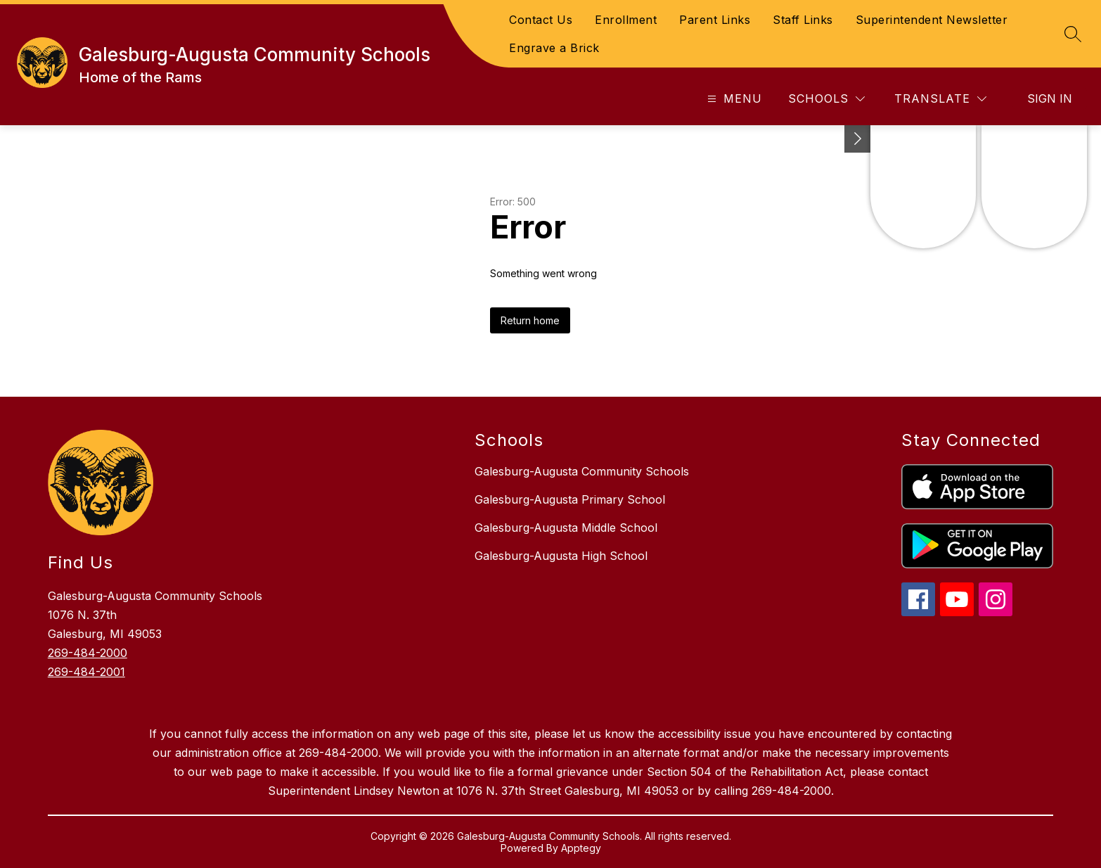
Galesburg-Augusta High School (561, 556)
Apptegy (581, 848)
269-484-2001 (86, 672)
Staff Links (803, 20)
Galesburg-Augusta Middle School (566, 528)
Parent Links (714, 20)
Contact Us (540, 20)
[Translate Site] (940, 99)
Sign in (1049, 98)
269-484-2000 (87, 653)
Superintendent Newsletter (932, 20)
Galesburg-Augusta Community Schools (582, 471)
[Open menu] (733, 99)
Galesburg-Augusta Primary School (570, 499)
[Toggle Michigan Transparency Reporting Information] (857, 139)
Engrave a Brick (554, 48)
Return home (530, 320)
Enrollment (626, 20)
